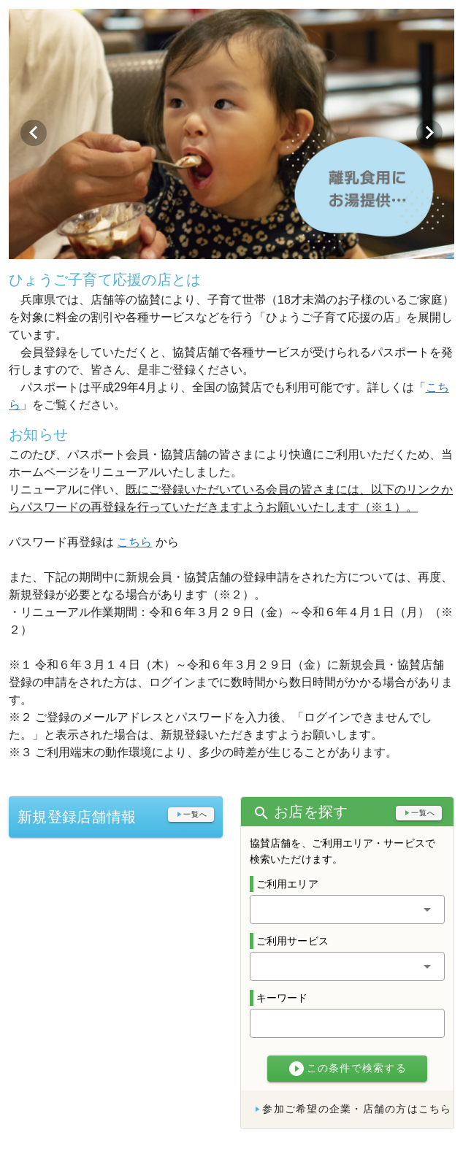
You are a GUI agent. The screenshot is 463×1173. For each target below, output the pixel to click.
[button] (347, 909)
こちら (134, 542)
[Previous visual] (33, 133)
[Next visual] (429, 133)
